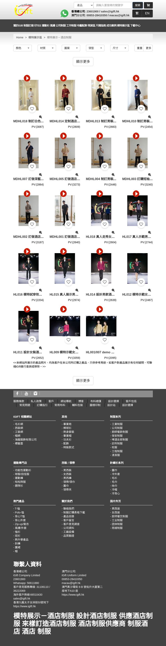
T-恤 (17, 508)
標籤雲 (19, 443)
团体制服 (117, 524)
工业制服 (117, 520)
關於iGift (18, 25)
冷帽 (114, 489)
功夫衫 (67, 439)
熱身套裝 (68, 431)
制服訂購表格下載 (74, 512)
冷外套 (116, 474)
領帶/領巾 (69, 481)
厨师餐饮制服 (120, 516)
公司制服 (117, 428)
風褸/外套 (21, 528)
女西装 (116, 512)
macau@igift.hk (119, 15)
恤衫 (17, 531)
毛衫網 (19, 424)
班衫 (17, 535)
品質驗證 (68, 535)
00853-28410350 (97, 15)
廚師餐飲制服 (120, 431)
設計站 (111, 405)
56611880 (33, 583)
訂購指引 (42, 405)
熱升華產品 (21, 539)
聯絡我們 (68, 508)
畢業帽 (67, 435)
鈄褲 (17, 543)
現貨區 (91, 25)
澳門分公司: (79, 15)
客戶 (51, 401)
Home (19, 37)
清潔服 (116, 455)
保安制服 (117, 435)
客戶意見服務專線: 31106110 (31, 586)
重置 (139, 48)
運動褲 (19, 478)
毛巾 (114, 481)
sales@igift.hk (110, 11)
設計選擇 (113, 401)
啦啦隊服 (20, 481)
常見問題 (24, 405)
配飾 (66, 443)
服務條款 (18, 401)
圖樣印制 (95, 405)
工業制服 (117, 424)
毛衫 (114, 478)
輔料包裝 (77, 405)
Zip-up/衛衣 (22, 524)
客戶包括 (131, 401)
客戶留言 (68, 520)
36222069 (19, 590)
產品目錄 (68, 516)
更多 (148, 48)
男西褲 (67, 478)
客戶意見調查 (71, 524)
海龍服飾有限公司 (26, 439)
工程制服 (117, 451)
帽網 (17, 435)
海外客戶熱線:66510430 (27, 594)
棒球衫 (67, 428)
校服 (114, 447)
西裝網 (19, 428)
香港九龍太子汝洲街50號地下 (31, 602)
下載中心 (135, 25)
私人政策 (36, 401)
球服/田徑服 (22, 474)
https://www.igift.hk (24, 606)
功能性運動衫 (23, 470)
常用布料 (59, 405)
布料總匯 (95, 401)
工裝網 (19, 431)
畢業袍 (67, 424)
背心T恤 (20, 516)
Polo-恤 (19, 512)
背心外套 (20, 520)
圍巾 (66, 485)
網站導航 (66, 401)
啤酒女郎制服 (120, 439)
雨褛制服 (117, 528)
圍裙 (17, 547)
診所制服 (117, 443)
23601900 (93, 11)
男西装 (116, 508)
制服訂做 (28, 25)
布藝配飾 (82, 25)
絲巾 (114, 485)
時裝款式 (68, 447)
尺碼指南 (101, 25)
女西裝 (67, 474)
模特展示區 (123, 25)
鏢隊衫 (19, 485)
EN (147, 13)
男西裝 (67, 470)
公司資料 (68, 528)
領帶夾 (67, 489)
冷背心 (116, 493)
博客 (81, 401)
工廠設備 (68, 531)
